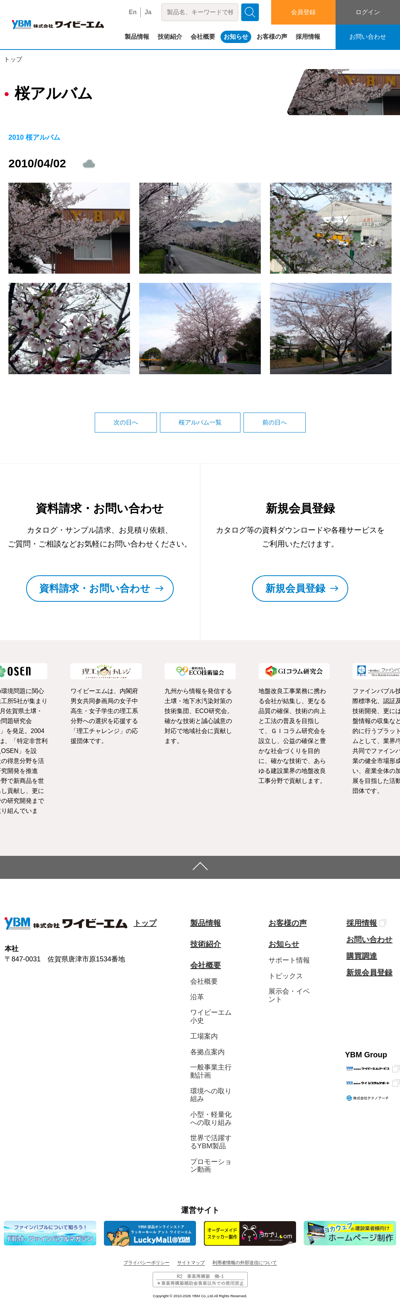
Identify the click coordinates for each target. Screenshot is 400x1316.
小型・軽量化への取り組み (211, 1118)
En (133, 12)
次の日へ (126, 422)
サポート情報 (289, 960)
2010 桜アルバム (34, 137)
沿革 (197, 997)
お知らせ (236, 36)
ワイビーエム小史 (211, 1016)
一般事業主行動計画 (211, 1071)
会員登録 (303, 12)
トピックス (285, 976)
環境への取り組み (211, 1095)
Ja (148, 12)
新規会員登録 (369, 972)
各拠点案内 (207, 1052)
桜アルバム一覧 (200, 422)
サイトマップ (191, 1262)
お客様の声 (272, 36)
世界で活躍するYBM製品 (211, 1142)
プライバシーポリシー (146, 1262)
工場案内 (204, 1036)
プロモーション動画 (211, 1166)
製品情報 (137, 36)
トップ (13, 59)
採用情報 (308, 36)
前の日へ (274, 422)
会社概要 (203, 36)
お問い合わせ (367, 36)
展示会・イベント (289, 995)
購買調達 (361, 956)
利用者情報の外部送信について (244, 1262)
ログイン (368, 12)
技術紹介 (170, 36)
